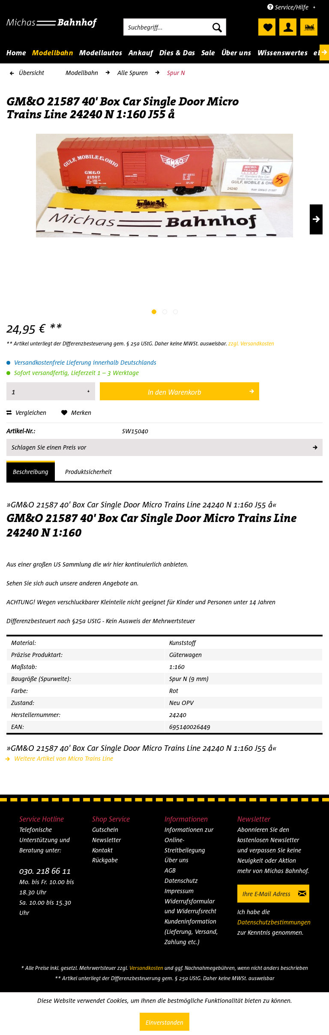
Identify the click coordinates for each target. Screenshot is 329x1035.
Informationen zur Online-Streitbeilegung (188, 840)
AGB (170, 870)
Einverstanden (164, 1022)
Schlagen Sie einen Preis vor (164, 446)
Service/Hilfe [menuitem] (288, 7)
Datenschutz (181, 880)
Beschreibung (30, 471)
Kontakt (102, 850)
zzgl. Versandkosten (251, 343)
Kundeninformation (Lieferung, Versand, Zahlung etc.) (191, 931)
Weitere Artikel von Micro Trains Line (59, 758)
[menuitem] (174, 27)
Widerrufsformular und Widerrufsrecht (190, 906)
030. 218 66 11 (45, 871)
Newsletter (106, 839)
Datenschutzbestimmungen (274, 922)
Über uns (176, 860)
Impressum (179, 890)
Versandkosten (146, 968)
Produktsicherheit (88, 471)
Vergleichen (26, 412)
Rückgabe (105, 860)
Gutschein (105, 829)
